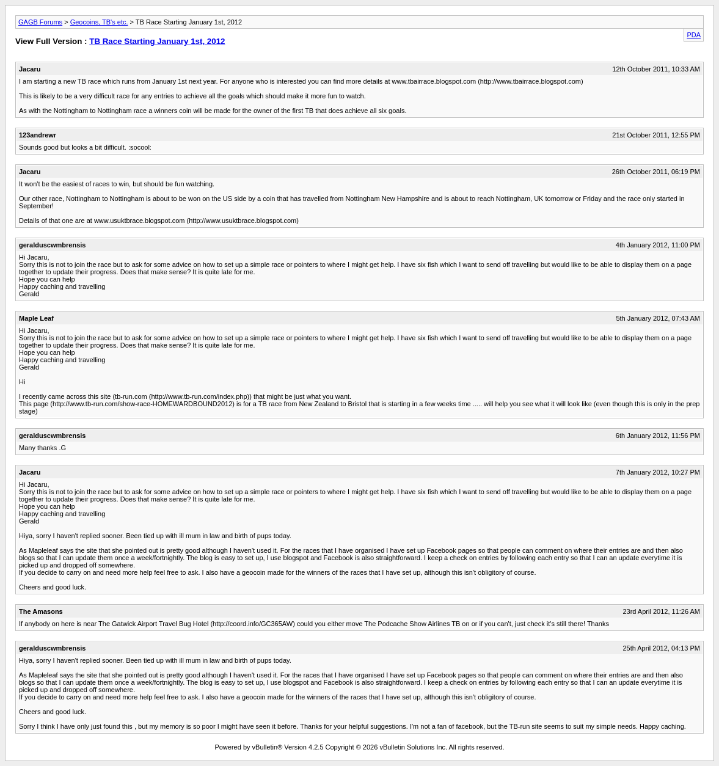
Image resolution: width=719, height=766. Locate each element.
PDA (694, 34)
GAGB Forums (40, 22)
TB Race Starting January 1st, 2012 (157, 41)
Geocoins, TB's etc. (99, 22)
